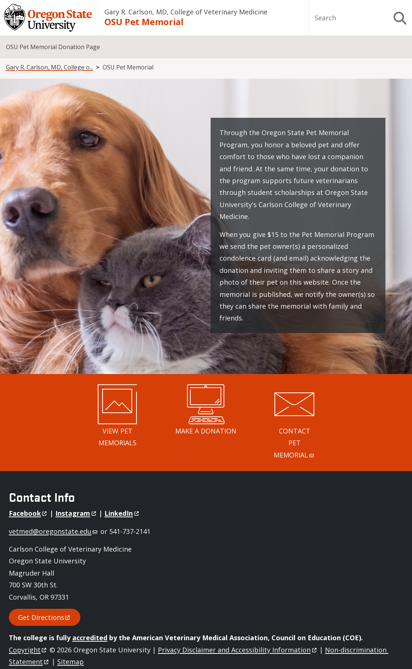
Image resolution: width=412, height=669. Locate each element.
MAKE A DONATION (205, 430)
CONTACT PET (294, 442)
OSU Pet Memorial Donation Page (53, 47)
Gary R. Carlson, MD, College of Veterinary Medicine (185, 11)
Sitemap (70, 661)
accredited (89, 637)
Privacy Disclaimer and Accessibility (238, 649)
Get (44, 617)
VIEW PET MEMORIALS (117, 436)
